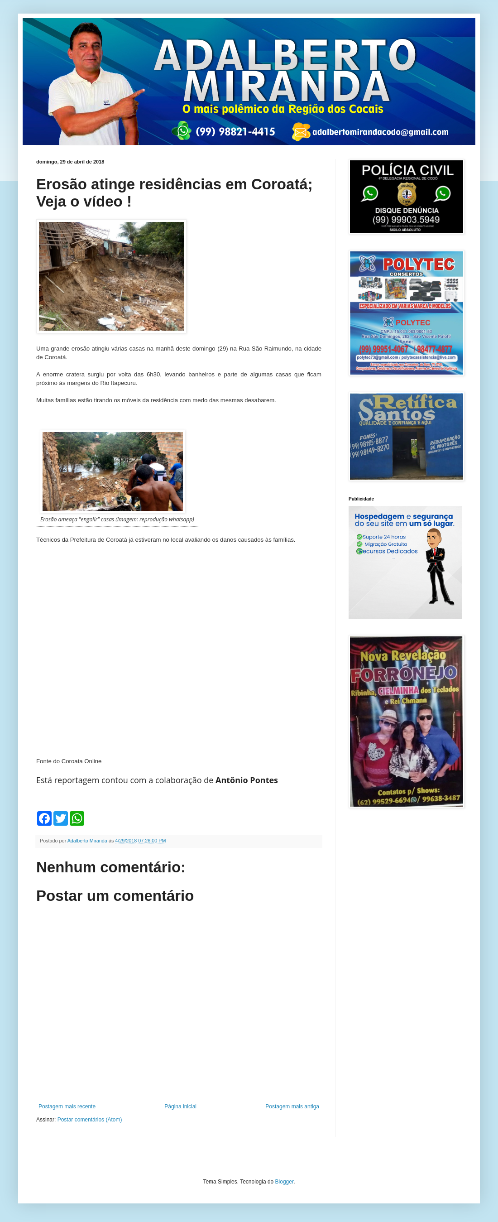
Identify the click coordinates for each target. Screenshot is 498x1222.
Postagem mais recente (67, 1106)
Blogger (284, 1182)
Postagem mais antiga (292, 1106)
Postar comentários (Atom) (89, 1119)
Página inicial (180, 1106)
